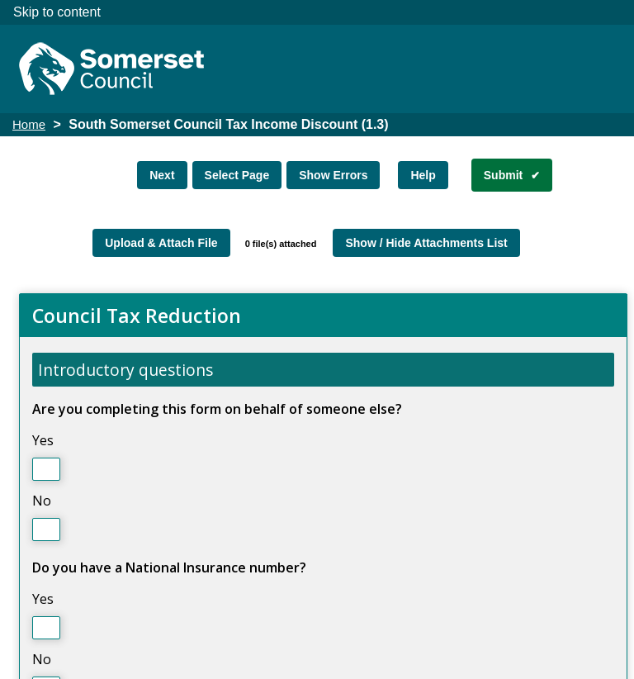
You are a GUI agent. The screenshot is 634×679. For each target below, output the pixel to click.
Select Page (237, 175)
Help (422, 175)
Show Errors (333, 175)
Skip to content (57, 12)
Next (161, 175)
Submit (503, 175)
